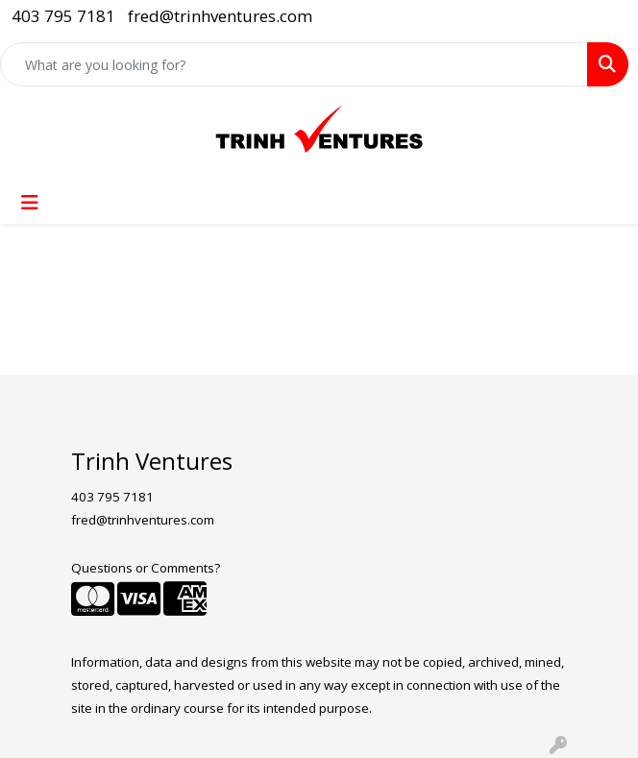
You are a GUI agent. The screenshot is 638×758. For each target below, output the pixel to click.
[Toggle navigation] (30, 202)
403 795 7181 (63, 16)
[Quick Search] (294, 64)
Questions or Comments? (145, 567)
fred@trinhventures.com (220, 16)
